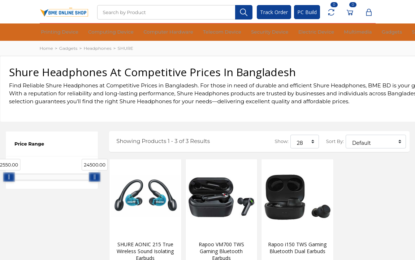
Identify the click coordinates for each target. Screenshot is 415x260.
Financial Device (386, 32)
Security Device (208, 32)
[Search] (166, 12)
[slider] (9, 177)
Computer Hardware (134, 32)
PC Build (307, 12)
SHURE (125, 48)
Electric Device (242, 32)
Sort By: (335, 141)
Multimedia (273, 32)
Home (46, 48)
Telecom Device (173, 32)
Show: (281, 141)
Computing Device (91, 32)
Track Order (274, 12)
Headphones (97, 48)
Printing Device (53, 32)
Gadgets (297, 32)
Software (318, 32)
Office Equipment (349, 32)
